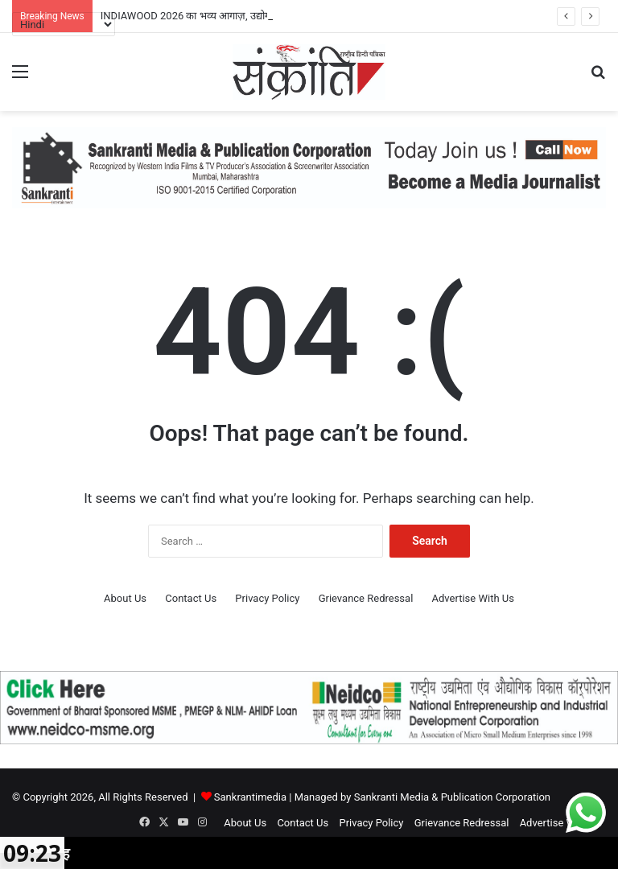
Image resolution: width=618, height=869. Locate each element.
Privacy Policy (267, 598)
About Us (125, 598)
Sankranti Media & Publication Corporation (452, 797)
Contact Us (190, 598)
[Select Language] (63, 24)
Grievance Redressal (366, 598)
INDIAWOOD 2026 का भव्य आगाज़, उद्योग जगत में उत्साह (214, 16)
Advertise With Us (473, 598)
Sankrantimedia (250, 797)
